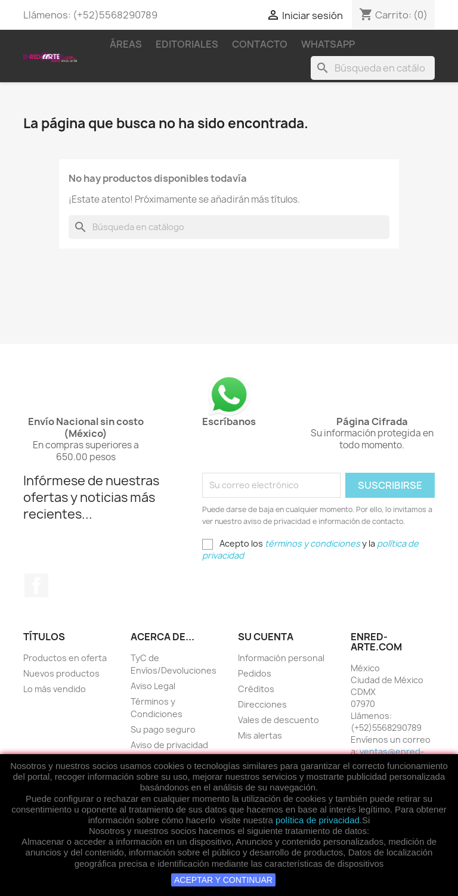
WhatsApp (328, 44)
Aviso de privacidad (169, 745)
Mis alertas (260, 735)
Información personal (281, 658)
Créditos (256, 689)
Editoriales (187, 44)
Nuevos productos (61, 673)
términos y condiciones (312, 543)
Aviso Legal (153, 686)
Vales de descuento (278, 720)
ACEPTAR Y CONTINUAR (223, 880)
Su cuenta (265, 636)
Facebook (36, 585)
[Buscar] (373, 68)
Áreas (126, 44)
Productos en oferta (65, 658)
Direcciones (262, 704)
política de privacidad (318, 820)
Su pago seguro (163, 729)
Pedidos (254, 673)
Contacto (259, 44)
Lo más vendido (54, 689)
